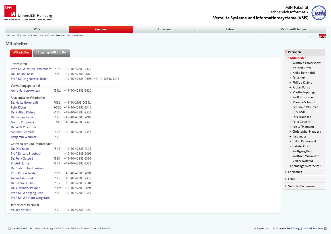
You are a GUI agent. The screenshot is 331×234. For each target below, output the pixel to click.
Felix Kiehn (299, 78)
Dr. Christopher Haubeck (27, 168)
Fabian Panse (301, 87)
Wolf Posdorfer (302, 97)
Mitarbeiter (77, 35)
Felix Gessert (301, 122)
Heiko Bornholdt (303, 73)
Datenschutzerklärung (288, 228)
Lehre (230, 29)
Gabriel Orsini (301, 146)
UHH (8, 35)
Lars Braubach (301, 117)
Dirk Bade (299, 112)
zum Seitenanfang (313, 228)
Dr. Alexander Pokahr (25, 188)
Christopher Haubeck (306, 131)
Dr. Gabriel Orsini (23, 183)
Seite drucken (19, 228)
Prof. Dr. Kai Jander (24, 173)
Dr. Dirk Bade (20, 149)
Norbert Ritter (301, 68)
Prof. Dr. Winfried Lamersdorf (31, 69)
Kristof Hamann (303, 127)
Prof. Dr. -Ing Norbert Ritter (29, 79)
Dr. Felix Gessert (22, 158)
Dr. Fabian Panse (22, 74)
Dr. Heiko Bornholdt (24, 103)
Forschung (165, 29)
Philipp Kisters (302, 82)
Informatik (33, 35)
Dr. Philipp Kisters (23, 112)
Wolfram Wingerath (305, 156)
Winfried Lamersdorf (306, 63)
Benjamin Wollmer (305, 107)
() (260, 17)
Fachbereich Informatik (288, 12)
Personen (101, 29)
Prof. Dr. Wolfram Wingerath (30, 198)
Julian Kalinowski (304, 141)
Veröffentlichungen (294, 29)
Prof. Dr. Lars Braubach (26, 154)
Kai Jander (299, 136)
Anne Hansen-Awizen (25, 90)
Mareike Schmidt (303, 102)
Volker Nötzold (302, 161)
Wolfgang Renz (302, 151)
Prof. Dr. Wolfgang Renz (27, 193)
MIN (19, 35)
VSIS (37, 29)
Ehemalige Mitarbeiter (305, 166)
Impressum (263, 228)
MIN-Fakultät (296, 7)
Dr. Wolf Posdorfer (23, 127)
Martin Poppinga (303, 92)
